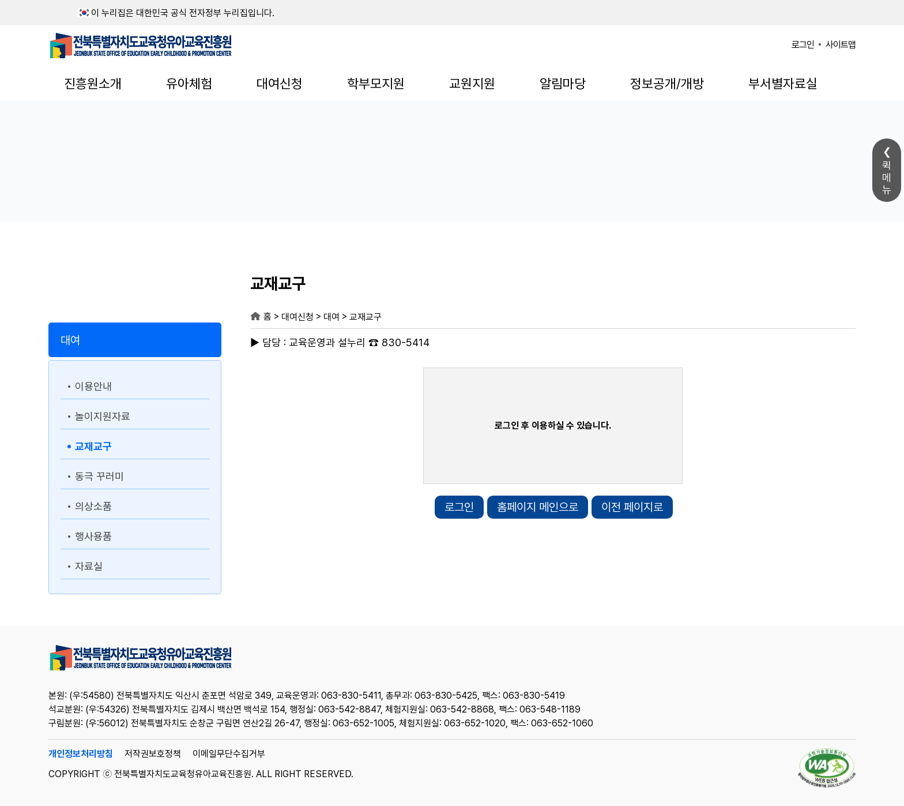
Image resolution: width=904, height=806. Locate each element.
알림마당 (563, 84)
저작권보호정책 (153, 753)
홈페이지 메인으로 (537, 507)
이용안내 (93, 386)
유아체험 (189, 84)
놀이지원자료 (102, 416)
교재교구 (93, 446)
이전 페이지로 (632, 507)
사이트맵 (841, 44)
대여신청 (280, 84)
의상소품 (93, 506)
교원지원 (472, 84)
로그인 (803, 44)
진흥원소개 (93, 84)
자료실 (89, 566)
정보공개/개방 (667, 84)
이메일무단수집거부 (229, 753)
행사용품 (93, 536)
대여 (70, 340)
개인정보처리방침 (80, 753)
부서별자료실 (783, 84)
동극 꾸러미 (99, 476)
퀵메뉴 (886, 177)
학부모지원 (376, 84)
